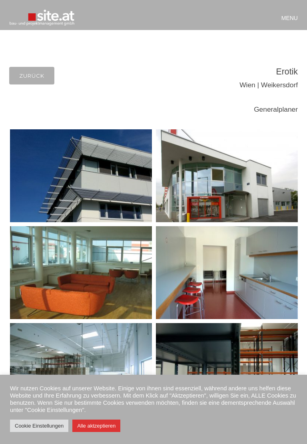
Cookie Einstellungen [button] (39, 426)
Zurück (31, 75)
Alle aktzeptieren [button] (96, 426)
